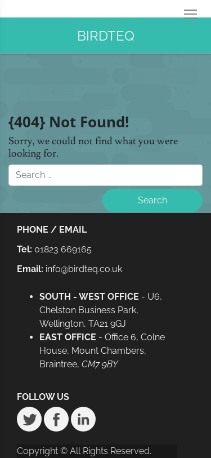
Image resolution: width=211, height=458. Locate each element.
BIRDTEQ (105, 36)
